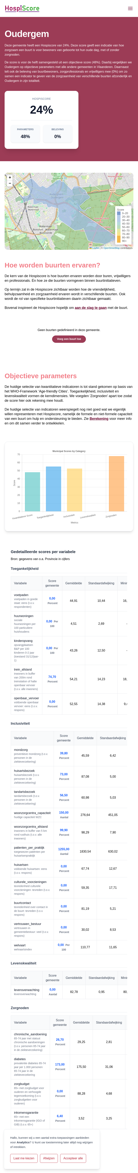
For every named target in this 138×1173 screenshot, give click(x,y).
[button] (10, 178)
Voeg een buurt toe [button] (69, 338)
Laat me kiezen (23, 1158)
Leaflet (94, 248)
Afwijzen (49, 1158)
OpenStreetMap (111, 248)
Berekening (99, 419)
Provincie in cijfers (57, 559)
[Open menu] (130, 8)
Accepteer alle (73, 1158)
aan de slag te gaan (91, 308)
